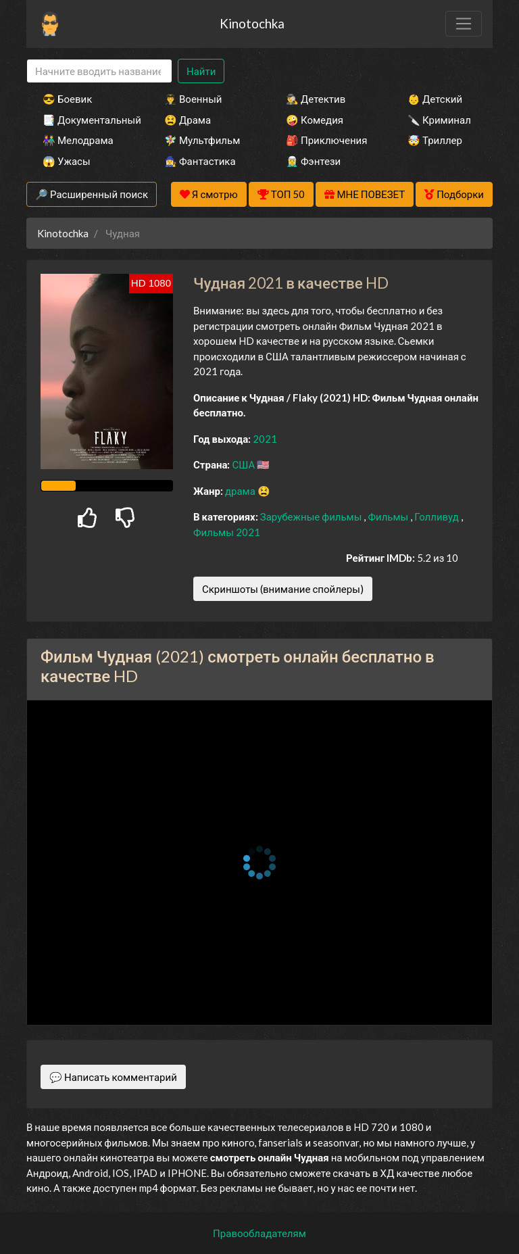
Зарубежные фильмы (312, 516)
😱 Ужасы (67, 161)
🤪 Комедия (314, 120)
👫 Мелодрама (78, 140)
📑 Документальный (85, 120)
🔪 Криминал (439, 120)
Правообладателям (259, 1233)
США (244, 464)
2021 (265, 439)
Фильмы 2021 (226, 532)
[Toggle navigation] (463, 24)
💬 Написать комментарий (113, 1077)
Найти (201, 71)
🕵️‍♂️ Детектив (315, 99)
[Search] (99, 71)
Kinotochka (252, 23)
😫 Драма (187, 120)
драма (241, 491)
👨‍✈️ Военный (193, 99)
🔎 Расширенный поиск (91, 194)
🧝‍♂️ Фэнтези (313, 161)
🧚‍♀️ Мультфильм (202, 140)
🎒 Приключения (326, 140)
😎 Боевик (67, 99)
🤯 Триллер (434, 140)
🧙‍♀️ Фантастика (200, 161)
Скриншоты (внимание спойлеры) (283, 589)
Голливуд (437, 516)
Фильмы (389, 516)
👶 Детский (434, 99)
